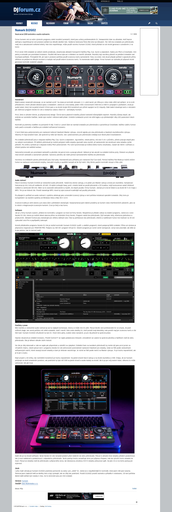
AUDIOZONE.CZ (54, 1)
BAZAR (90, 23)
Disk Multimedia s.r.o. (30, 483)
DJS (78, 23)
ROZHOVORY (50, 23)
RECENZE (34, 23)
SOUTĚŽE (104, 23)
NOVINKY (19, 23)
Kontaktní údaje (34, 506)
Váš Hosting (48, 506)
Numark (25, 481)
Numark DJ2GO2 (25, 30)
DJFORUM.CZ (89, 1)
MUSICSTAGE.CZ (72, 1)
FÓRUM (65, 23)
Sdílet (134, 488)
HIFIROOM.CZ (105, 1)
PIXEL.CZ (120, 1)
